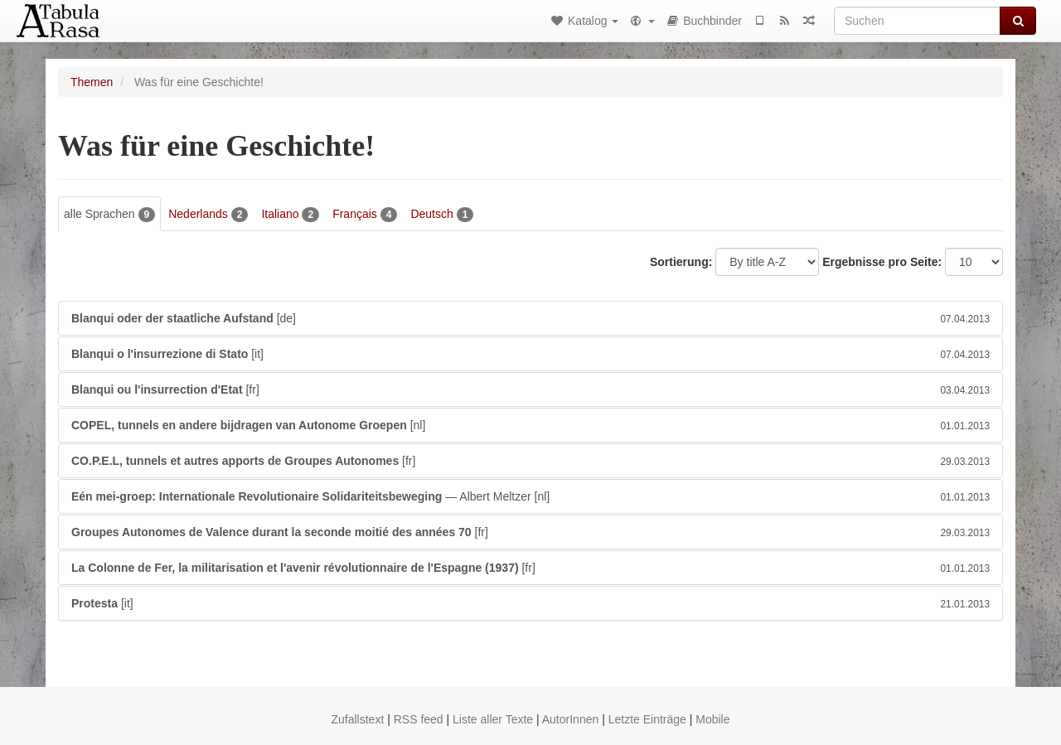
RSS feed (418, 719)
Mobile (712, 719)
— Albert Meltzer (530, 496)
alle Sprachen (109, 214)
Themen (91, 82)
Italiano (290, 214)
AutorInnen (570, 719)
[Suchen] (917, 21)
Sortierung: (681, 261)
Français (364, 214)
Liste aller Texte (493, 719)
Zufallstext (357, 719)
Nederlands (208, 214)
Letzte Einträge (647, 719)
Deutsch (441, 214)
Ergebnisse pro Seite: (882, 261)
